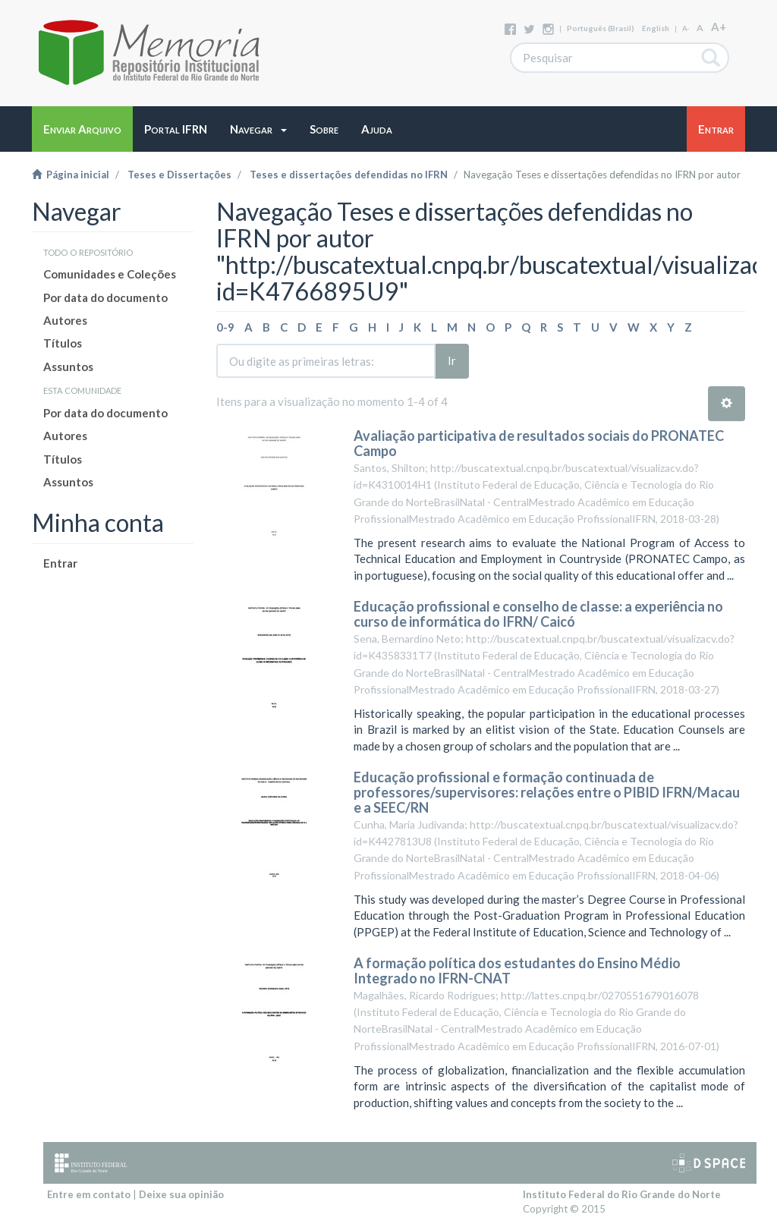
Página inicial (70, 174)
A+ (718, 26)
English (655, 28)
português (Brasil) (600, 28)
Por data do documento (105, 297)
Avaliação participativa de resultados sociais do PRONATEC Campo (539, 443)
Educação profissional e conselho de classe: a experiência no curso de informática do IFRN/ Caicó (538, 614)
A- (685, 28)
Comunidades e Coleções (109, 274)
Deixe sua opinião (181, 1194)
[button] (258, 129)
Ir (452, 360)
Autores (65, 320)
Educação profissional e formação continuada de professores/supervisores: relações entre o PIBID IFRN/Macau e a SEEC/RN (547, 792)
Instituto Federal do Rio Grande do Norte (622, 1194)
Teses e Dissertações (179, 174)
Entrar (60, 563)
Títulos (62, 343)
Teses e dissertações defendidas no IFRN (349, 174)
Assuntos (68, 366)
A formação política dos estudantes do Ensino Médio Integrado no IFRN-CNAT (517, 970)
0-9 (225, 327)
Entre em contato (89, 1194)
